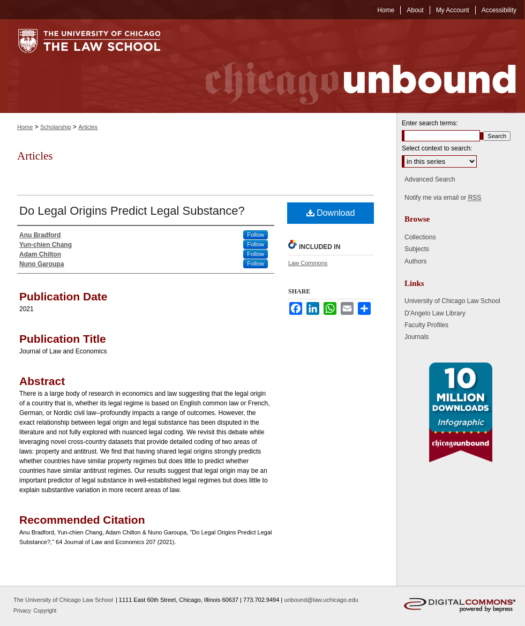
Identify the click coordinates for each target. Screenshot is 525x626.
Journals (416, 337)
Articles (88, 127)
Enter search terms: (430, 123)
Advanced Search (429, 179)
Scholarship (55, 127)
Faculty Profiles (426, 325)
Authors (415, 261)
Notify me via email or (442, 197)
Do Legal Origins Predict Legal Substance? (132, 210)
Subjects (416, 249)
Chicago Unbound (351, 66)
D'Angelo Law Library (435, 313)
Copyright (45, 611)
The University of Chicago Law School (63, 600)
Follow (255, 234)
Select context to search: (437, 148)
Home (25, 127)
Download (330, 212)
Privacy (23, 611)
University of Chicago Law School (452, 301)
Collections (420, 237)
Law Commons (307, 263)
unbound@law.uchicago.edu (321, 600)
